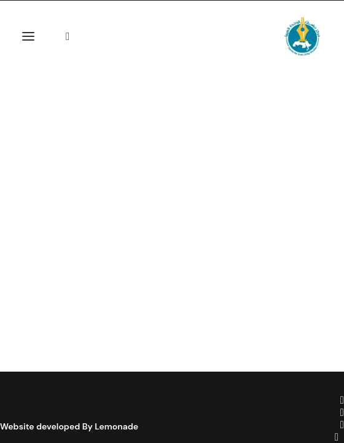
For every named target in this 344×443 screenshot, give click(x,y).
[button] (28, 36)
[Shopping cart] (60, 36)
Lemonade (116, 426)
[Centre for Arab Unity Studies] (302, 36)
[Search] (73, 36)
